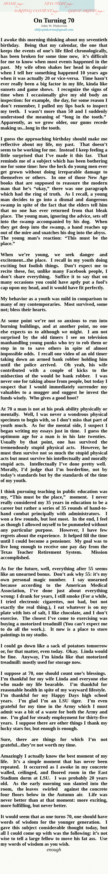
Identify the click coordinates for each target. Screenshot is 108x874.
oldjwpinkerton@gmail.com (54, 29)
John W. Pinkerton (54, 26)
